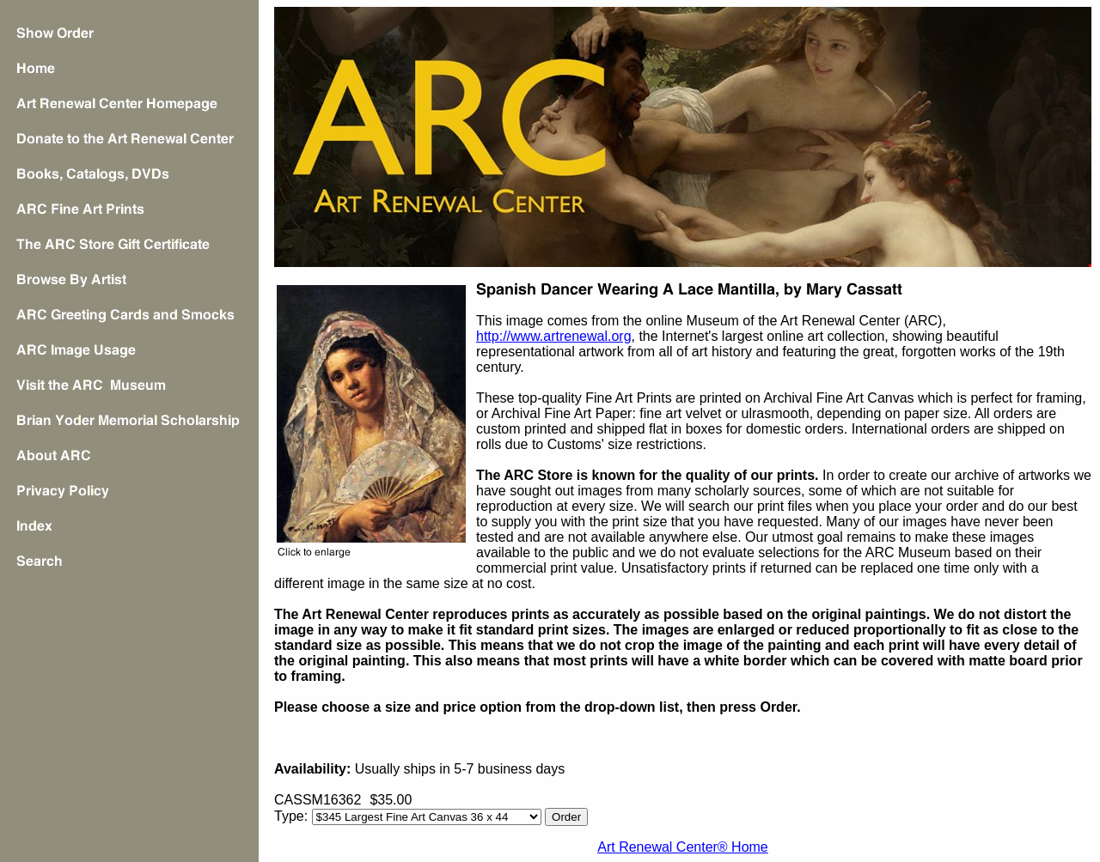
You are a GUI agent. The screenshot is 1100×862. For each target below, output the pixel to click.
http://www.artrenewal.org (554, 336)
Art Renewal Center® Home (682, 847)
